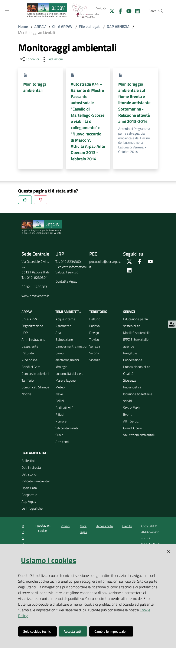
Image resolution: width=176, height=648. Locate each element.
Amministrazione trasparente (33, 343)
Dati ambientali (35, 452)
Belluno (94, 319)
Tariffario (28, 380)
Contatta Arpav (66, 281)
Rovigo (94, 332)
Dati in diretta (31, 467)
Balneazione (64, 339)
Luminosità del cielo (69, 373)
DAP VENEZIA (118, 26)
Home (23, 26)
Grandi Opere (132, 428)
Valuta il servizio (66, 272)
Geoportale (29, 494)
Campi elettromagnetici (67, 356)
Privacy (65, 526)
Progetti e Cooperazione (132, 356)
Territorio (98, 311)
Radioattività (64, 407)
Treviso (94, 339)
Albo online (30, 359)
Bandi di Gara (31, 366)
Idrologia (61, 366)
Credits (127, 526)
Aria (58, 332)
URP (25, 332)
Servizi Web (131, 407)
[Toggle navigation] (7, 10)
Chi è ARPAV (62, 26)
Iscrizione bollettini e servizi (137, 397)
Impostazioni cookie (42, 528)
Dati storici (29, 474)
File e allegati (89, 26)
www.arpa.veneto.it (35, 295)
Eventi (127, 414)
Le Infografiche (32, 508)
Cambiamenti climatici (71, 346)
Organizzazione (32, 325)
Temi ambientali (68, 311)
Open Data (29, 487)
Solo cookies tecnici (37, 631)
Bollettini (28, 460)
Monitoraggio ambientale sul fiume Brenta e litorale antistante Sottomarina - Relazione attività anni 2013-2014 (134, 103)
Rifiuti (59, 414)
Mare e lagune (65, 380)
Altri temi (62, 441)
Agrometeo (63, 325)
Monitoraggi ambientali (34, 87)
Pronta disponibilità (136, 366)
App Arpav (29, 501)
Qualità (128, 373)
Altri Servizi (131, 421)
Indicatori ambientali (36, 481)
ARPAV (40, 26)
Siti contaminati (66, 428)
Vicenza (94, 359)
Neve (59, 394)
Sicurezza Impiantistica (132, 384)
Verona (94, 353)
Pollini (59, 400)
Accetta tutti (73, 631)
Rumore (60, 421)
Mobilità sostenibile (136, 332)
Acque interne (65, 319)
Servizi (129, 311)
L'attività (28, 353)
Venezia (94, 346)
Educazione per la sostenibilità (135, 322)
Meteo (60, 387)
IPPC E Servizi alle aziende (136, 343)
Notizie (26, 394)
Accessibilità (104, 526)
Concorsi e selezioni (35, 373)
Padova (94, 325)
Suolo (59, 434)
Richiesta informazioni (71, 266)
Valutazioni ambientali (138, 434)
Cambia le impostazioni (111, 631)
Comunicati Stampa (35, 387)
